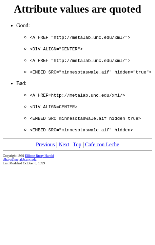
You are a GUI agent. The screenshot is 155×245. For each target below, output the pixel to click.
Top (77, 144)
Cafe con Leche (102, 144)
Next (64, 144)
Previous (45, 144)
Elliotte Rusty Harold (39, 156)
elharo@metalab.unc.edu (20, 159)
